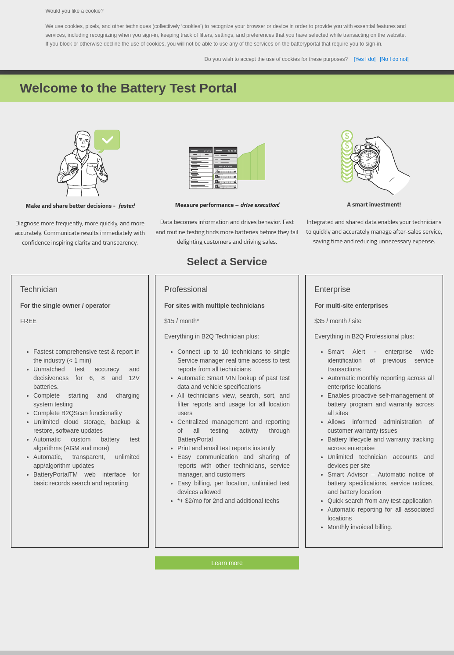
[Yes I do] (365, 59)
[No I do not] (394, 59)
